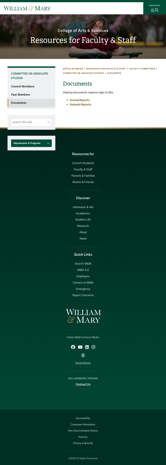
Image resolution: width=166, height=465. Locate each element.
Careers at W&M (83, 282)
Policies (83, 437)
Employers (83, 276)
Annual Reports (80, 100)
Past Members (20, 94)
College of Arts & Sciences (83, 30)
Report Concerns (83, 295)
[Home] (27, 8)
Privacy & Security (83, 443)
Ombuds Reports (80, 104)
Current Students (83, 163)
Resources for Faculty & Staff (83, 40)
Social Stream (83, 363)
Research (83, 226)
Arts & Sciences (73, 68)
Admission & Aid (83, 207)
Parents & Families (83, 176)
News (83, 238)
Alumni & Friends (83, 182)
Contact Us (83, 384)
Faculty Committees (142, 68)
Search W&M (83, 263)
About (83, 232)
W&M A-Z (83, 270)
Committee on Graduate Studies (83, 73)
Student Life (83, 219)
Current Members (22, 86)
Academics (83, 213)
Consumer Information (83, 424)
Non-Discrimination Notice (83, 430)
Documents (18, 103)
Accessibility (83, 418)
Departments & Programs (27, 143)
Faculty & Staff (83, 169)
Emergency (83, 289)
